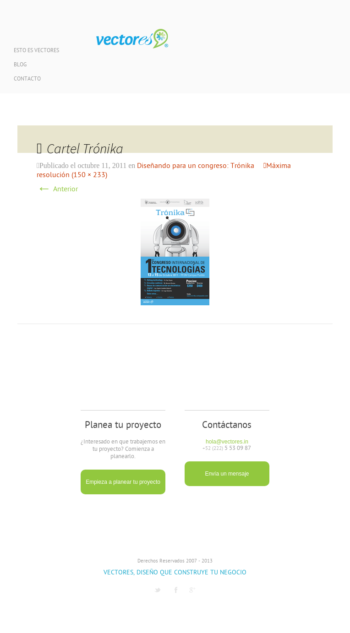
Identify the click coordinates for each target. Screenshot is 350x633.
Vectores (132, 39)
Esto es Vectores (36, 51)
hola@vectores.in (227, 441)
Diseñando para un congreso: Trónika (195, 166)
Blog (20, 65)
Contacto (27, 79)
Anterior (57, 189)
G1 (192, 590)
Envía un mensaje (227, 474)
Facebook (176, 590)
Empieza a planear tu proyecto (123, 482)
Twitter (157, 590)
